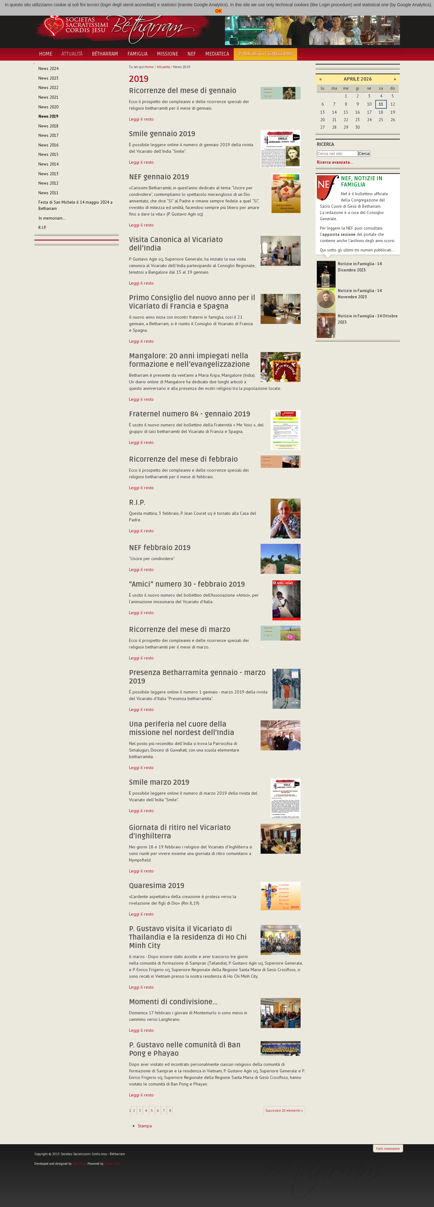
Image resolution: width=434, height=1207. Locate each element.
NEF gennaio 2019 (159, 177)
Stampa (145, 1126)
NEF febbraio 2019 (160, 548)
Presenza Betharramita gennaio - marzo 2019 (197, 677)
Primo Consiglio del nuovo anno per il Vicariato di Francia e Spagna (192, 302)
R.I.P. (137, 502)
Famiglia (137, 54)
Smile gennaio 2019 (162, 134)
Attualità (72, 54)
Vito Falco (79, 1163)
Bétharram (105, 54)
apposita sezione (339, 234)
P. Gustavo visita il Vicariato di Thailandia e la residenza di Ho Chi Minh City (188, 937)
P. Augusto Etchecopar (265, 54)
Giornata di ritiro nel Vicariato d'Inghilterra (180, 832)
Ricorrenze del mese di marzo (179, 629)
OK (218, 10)
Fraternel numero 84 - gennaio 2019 (189, 414)
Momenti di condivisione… (173, 1002)
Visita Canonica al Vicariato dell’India (176, 244)
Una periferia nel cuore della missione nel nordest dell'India (181, 728)
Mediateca (217, 54)
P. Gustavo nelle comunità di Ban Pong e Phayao (185, 1049)
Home (45, 54)
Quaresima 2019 (156, 886)
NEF (191, 54)
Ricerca (325, 144)
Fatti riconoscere (388, 1148)
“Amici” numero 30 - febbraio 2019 (187, 584)
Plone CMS (112, 1163)
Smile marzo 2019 (159, 782)
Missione (167, 54)
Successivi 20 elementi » (284, 1110)
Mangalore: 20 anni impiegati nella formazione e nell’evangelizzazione (189, 360)
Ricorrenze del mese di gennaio (182, 91)
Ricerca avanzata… (335, 162)
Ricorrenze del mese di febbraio (183, 459)
